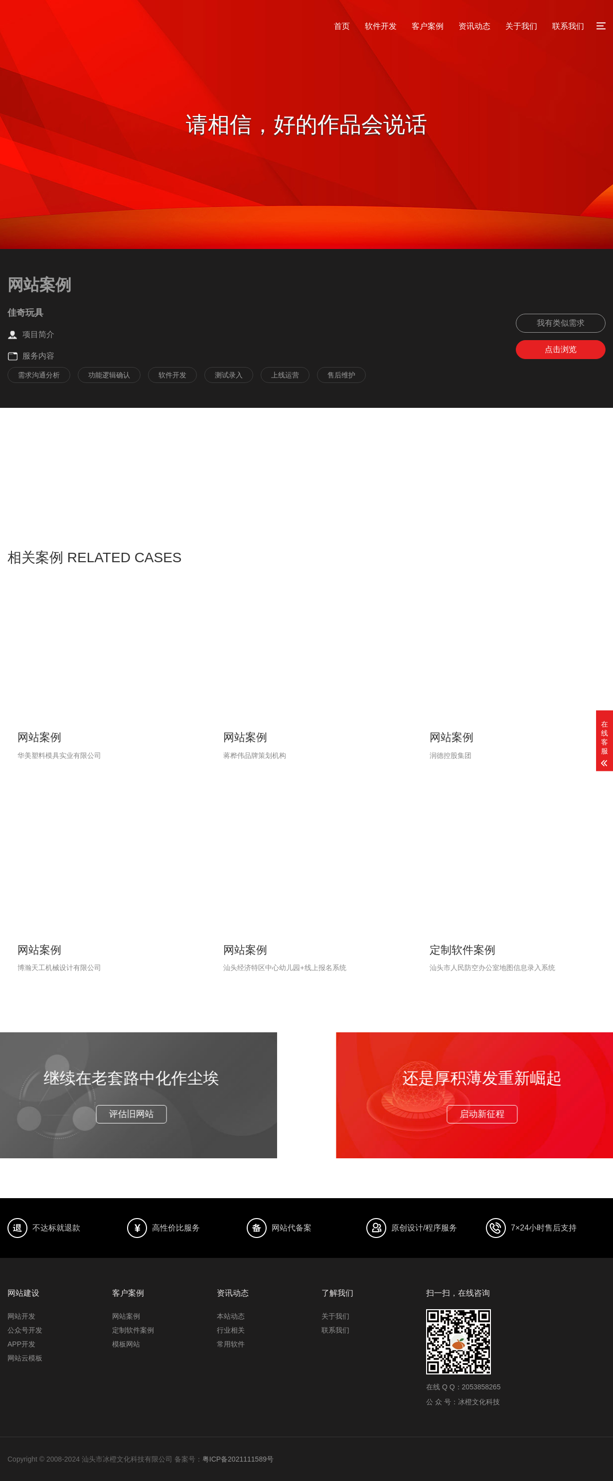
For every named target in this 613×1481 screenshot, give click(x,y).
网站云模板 (24, 1358)
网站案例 (126, 1316)
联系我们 (568, 26)
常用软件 (231, 1344)
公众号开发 (24, 1330)
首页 (342, 26)
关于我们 (521, 26)
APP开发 (21, 1344)
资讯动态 (474, 26)
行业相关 (231, 1330)
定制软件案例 (133, 1330)
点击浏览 (561, 349)
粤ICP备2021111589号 (238, 1459)
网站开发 (21, 1316)
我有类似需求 (561, 323)
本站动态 (231, 1316)
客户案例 (428, 26)
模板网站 (126, 1344)
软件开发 (381, 26)
